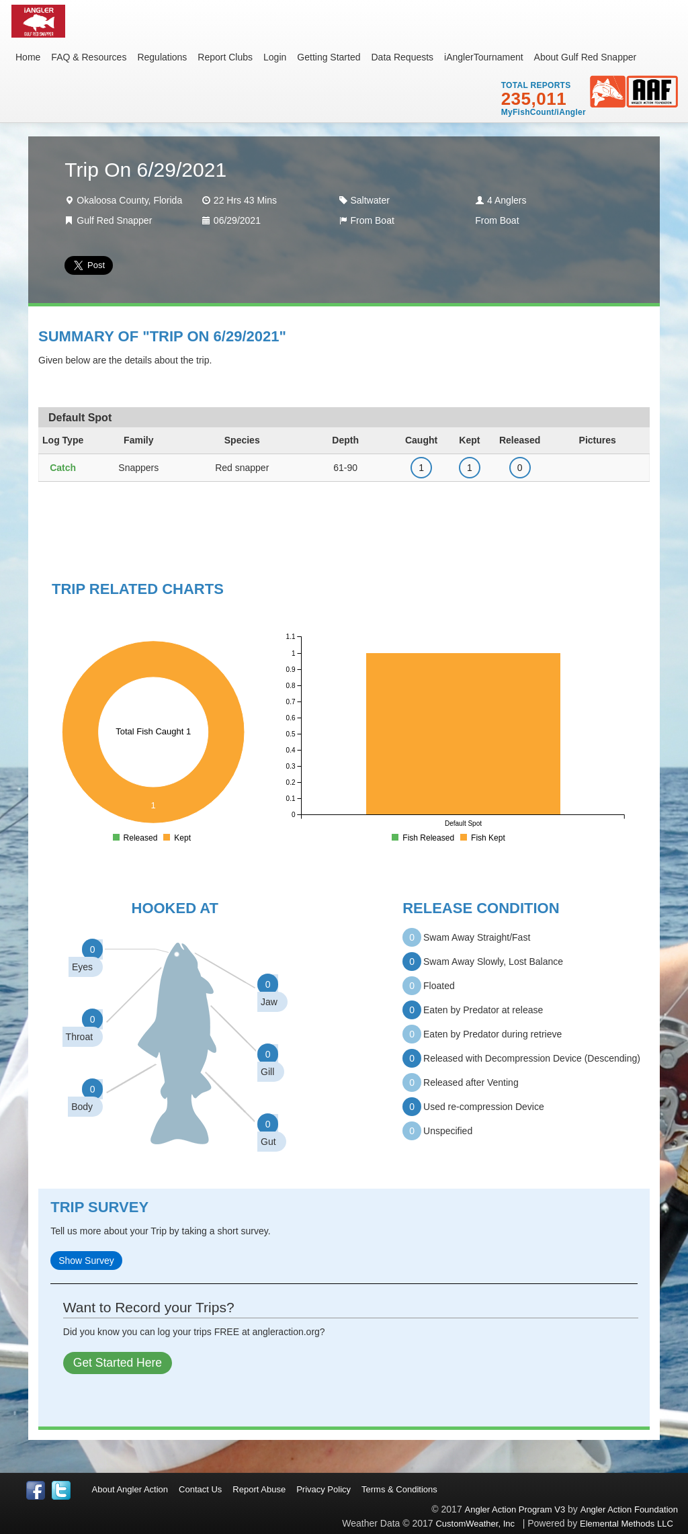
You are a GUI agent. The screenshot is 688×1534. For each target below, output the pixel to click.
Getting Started (328, 57)
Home (27, 57)
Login (274, 57)
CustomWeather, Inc (475, 1524)
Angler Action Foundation (629, 1509)
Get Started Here (117, 1362)
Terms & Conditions (399, 1489)
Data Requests (402, 57)
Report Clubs (225, 57)
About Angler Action (130, 1489)
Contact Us (200, 1489)
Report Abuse (259, 1489)
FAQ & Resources (88, 57)
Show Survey (86, 1260)
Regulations (162, 57)
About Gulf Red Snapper (585, 57)
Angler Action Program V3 (515, 1509)
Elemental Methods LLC (629, 1524)
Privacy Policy (323, 1489)
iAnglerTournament (483, 57)
